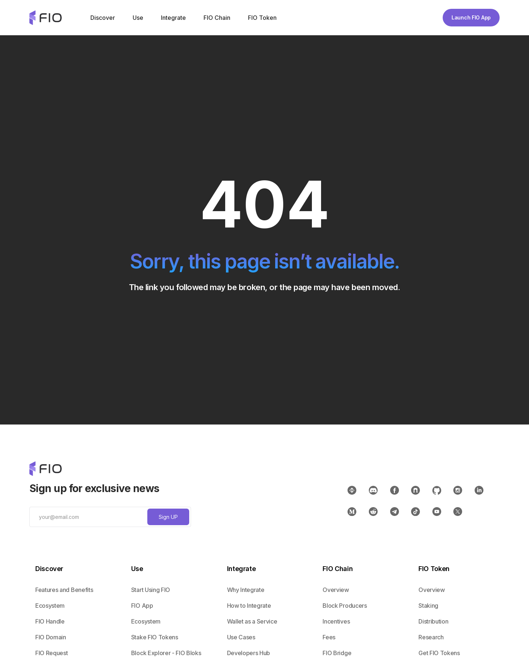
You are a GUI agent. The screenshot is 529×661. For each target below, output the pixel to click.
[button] (101, 17)
